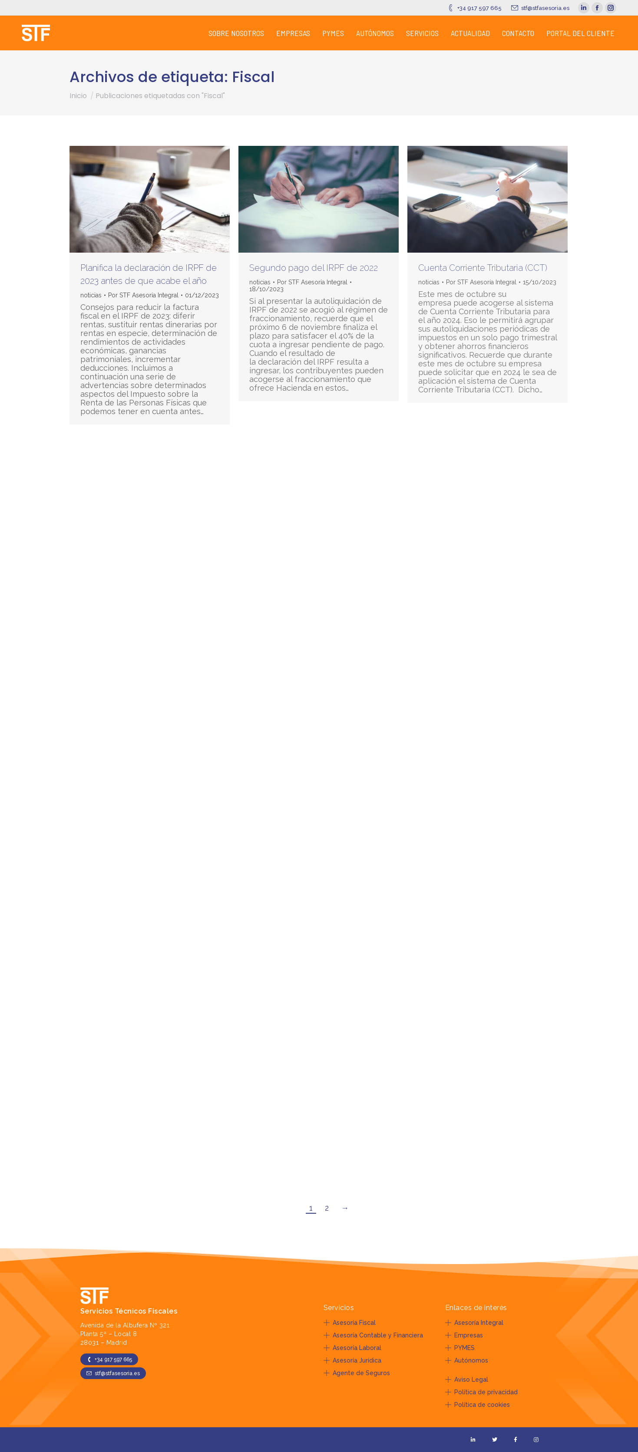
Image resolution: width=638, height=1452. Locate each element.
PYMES (460, 1347)
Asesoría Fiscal (350, 1322)
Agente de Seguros (357, 1373)
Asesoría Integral (474, 1322)
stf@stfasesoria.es (539, 7)
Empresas (464, 1335)
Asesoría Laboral (352, 1347)
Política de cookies (477, 1404)
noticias (91, 295)
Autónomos (466, 1360)
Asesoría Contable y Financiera (373, 1335)
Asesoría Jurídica (352, 1360)
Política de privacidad (481, 1392)
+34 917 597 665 (474, 7)
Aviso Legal (466, 1379)
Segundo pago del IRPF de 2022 (313, 268)
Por (143, 295)
